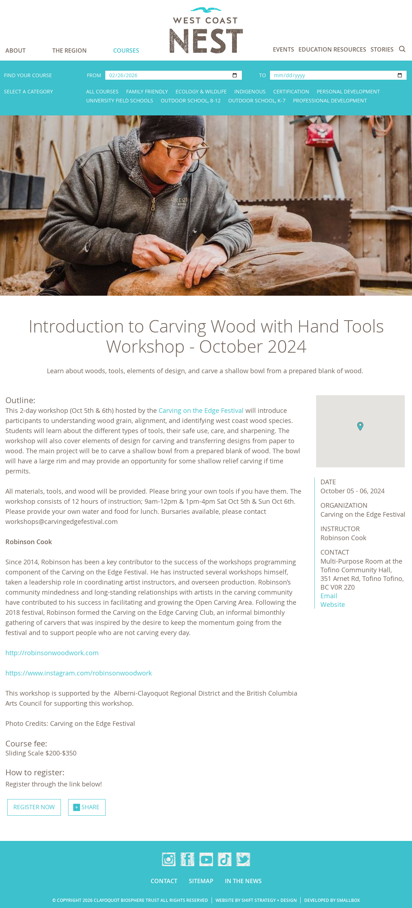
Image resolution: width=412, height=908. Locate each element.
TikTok (224, 859)
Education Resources (332, 49)
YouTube (206, 859)
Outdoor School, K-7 (256, 100)
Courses (126, 50)
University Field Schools (119, 100)
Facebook (187, 859)
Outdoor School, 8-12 (191, 100)
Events (283, 49)
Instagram (169, 859)
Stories (382, 49)
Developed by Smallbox (332, 900)
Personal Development (348, 91)
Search (402, 49)
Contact (164, 881)
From (94, 75)
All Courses (102, 91)
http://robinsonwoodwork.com (52, 652)
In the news (243, 881)
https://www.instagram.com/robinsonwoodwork (78, 673)
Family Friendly (147, 91)
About (15, 50)
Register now (34, 807)
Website (332, 604)
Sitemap (201, 881)
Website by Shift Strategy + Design (256, 900)
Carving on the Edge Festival (201, 410)
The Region (69, 50)
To (262, 75)
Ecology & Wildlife (201, 91)
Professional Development (330, 100)
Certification (291, 91)
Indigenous (250, 91)
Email (328, 595)
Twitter (243, 859)
